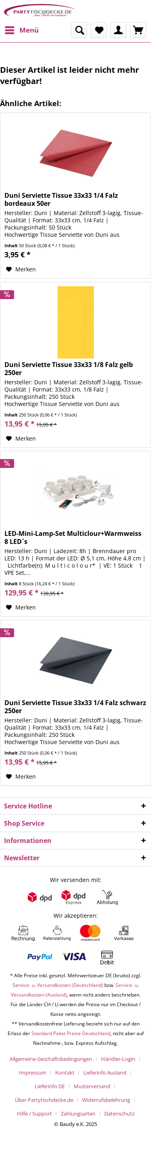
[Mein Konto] (118, 30)
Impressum (32, 1072)
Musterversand (92, 1086)
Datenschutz (119, 1113)
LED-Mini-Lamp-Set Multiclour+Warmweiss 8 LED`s (72, 537)
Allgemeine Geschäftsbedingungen (51, 1058)
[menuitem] (21, 30)
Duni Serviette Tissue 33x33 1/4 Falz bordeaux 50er (61, 199)
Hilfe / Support (34, 1113)
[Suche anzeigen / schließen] (79, 30)
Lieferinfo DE (50, 1086)
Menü (22, 29)
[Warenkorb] (138, 30)
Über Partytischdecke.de (44, 1099)
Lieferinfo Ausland (104, 1072)
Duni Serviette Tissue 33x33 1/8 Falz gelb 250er (68, 369)
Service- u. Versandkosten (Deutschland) (57, 985)
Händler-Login (118, 1058)
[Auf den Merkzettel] (21, 269)
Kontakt (64, 1072)
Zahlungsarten (78, 1113)
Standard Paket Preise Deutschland (70, 1033)
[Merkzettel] (99, 30)
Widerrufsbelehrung (106, 1099)
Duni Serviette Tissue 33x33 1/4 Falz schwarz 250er (75, 707)
